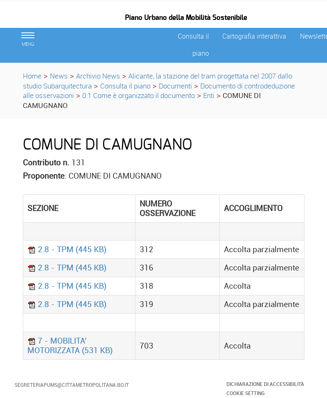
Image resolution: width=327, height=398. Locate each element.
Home (32, 76)
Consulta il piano (125, 86)
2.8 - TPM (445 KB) (66, 249)
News (59, 76)
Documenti (175, 86)
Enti (208, 95)
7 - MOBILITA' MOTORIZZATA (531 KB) (70, 345)
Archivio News (98, 76)
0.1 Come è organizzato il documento (138, 95)
